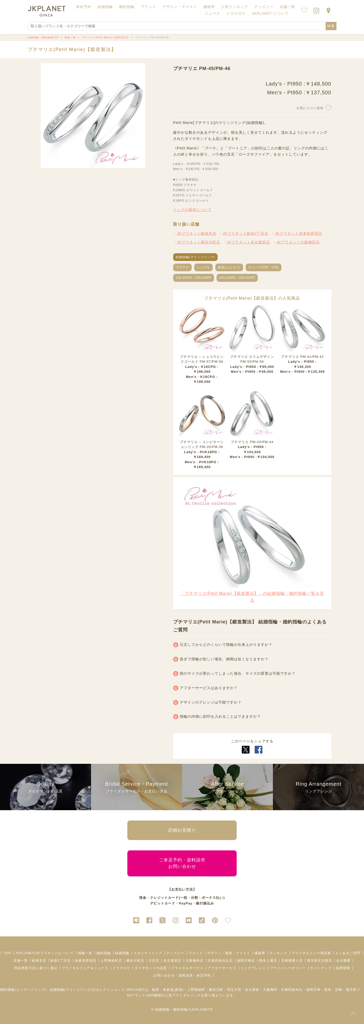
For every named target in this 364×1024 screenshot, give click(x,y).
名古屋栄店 (172, 960)
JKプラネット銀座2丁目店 (245, 233)
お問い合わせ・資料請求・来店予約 (182, 975)
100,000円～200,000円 (194, 278)
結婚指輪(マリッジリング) (195, 257)
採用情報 (343, 968)
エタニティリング (148, 953)
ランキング (278, 953)
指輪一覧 (85, 953)
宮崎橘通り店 (292, 960)
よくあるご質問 (347, 953)
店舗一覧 (287, 7)
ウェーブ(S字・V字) (263, 267)
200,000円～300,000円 (237, 278)
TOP (7, 953)
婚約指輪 (103, 953)
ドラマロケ (121, 968)
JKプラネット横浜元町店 (198, 242)
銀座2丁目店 (60, 960)
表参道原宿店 (85, 960)
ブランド (196, 953)
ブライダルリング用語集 (311, 953)
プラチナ (182, 267)
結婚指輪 (122, 953)
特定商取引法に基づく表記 (35, 968)
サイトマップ (321, 968)
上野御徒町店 (111, 960)
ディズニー (175, 953)
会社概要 (343, 960)
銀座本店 (39, 960)
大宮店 (153, 960)
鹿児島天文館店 (319, 960)
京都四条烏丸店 (220, 960)
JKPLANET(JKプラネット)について (44, 953)
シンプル (203, 267)
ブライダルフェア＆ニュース (84, 968)
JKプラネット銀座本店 (196, 233)
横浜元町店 (135, 960)
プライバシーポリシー (288, 968)
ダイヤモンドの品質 (151, 968)
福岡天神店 (246, 960)
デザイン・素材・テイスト (228, 953)
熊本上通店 (268, 960)
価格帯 (259, 953)
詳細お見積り (182, 830)
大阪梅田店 (194, 960)
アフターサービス (222, 968)
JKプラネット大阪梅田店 (297, 242)
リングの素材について (192, 210)
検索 (331, 26)
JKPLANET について (270, 13)
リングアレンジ (253, 968)
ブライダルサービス (187, 968)
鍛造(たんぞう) (229, 267)
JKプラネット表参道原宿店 (298, 233)
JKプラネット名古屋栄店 (248, 242)
